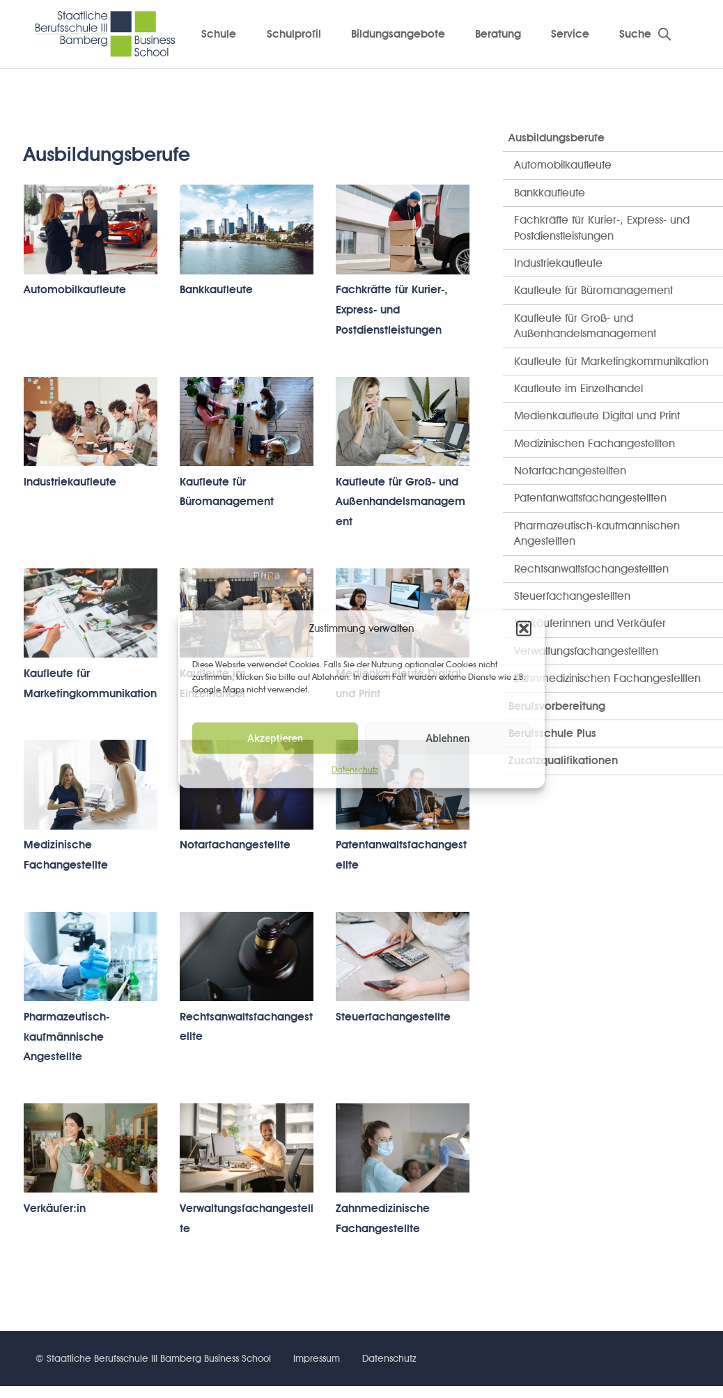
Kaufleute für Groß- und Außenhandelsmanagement (400, 502)
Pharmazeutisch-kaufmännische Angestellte (66, 1037)
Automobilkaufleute (75, 289)
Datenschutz (355, 769)
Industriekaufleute (70, 481)
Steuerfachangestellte (393, 1016)
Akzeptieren (275, 738)
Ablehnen (447, 738)
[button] (524, 628)
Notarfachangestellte (235, 844)
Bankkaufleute (216, 289)
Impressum (316, 1358)
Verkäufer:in (55, 1208)
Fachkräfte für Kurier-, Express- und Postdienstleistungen (392, 309)
